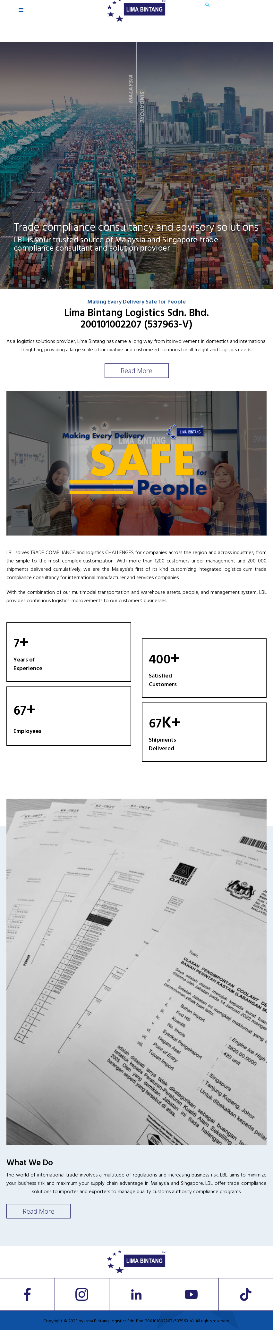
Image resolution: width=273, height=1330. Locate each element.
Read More (136, 370)
